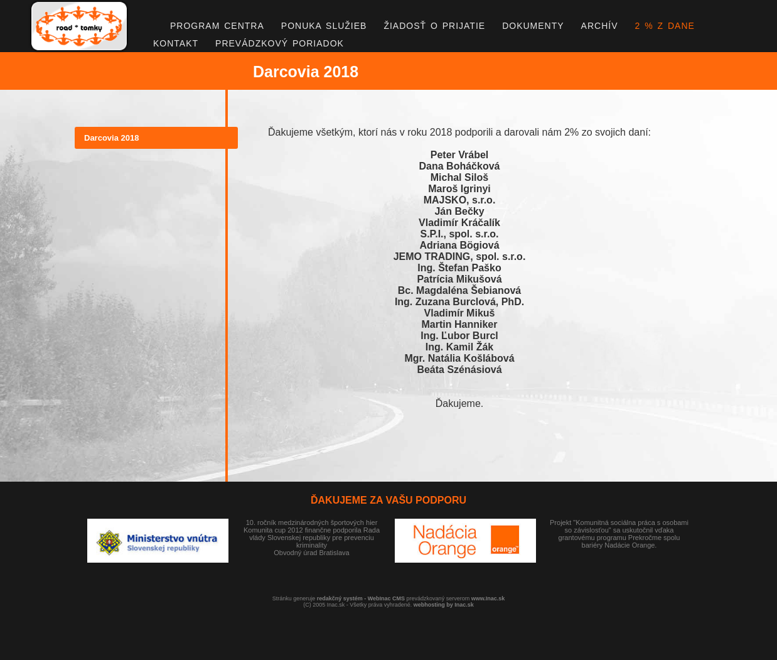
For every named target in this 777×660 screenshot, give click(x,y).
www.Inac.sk (488, 598)
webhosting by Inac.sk (444, 605)
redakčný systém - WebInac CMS (361, 598)
